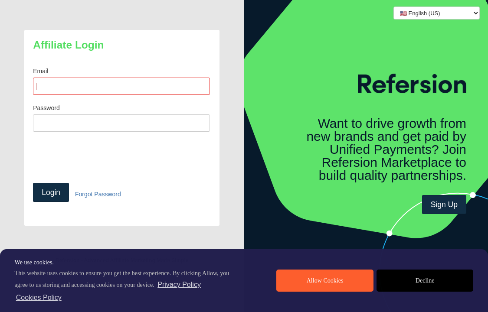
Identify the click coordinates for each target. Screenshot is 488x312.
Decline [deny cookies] (425, 280)
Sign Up (444, 204)
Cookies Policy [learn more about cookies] (39, 297)
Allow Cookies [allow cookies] (325, 280)
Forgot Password (98, 194)
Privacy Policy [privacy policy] (179, 284)
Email (40, 71)
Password (46, 107)
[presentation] (99, 157)
